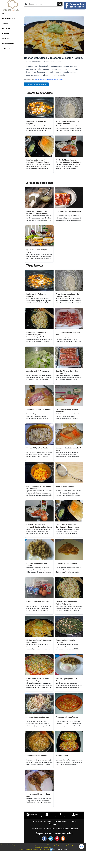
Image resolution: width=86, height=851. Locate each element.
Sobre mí (53, 824)
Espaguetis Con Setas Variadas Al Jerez (68, 449)
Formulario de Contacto (68, 829)
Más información (57, 849)
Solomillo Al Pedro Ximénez (66, 563)
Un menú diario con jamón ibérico (68, 211)
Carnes (5, 24)
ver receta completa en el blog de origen (49, 79)
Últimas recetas (61, 822)
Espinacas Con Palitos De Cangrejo (36, 123)
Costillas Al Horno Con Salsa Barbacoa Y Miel (67, 372)
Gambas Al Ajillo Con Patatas (37, 448)
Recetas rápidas (9, 19)
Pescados (6, 29)
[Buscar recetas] (41, 4)
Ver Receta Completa (36, 84)
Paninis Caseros (62, 756)
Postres (5, 34)
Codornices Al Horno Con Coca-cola (68, 334)
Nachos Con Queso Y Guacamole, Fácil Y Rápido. (39, 641)
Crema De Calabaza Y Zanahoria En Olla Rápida (38, 487)
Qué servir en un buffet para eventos (36, 251)
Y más (65, 849)
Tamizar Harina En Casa (65, 486)
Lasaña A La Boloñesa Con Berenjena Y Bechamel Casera (37, 161)
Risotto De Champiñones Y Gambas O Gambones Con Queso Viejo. (68, 161)
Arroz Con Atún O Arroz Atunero (38, 371)
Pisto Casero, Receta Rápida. (67, 717)
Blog (74, 822)
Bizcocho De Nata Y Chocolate (37, 602)
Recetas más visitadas (42, 822)
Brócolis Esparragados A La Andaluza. (36, 564)
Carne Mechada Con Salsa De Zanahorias (67, 410)
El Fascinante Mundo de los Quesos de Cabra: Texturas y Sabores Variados (37, 212)
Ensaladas (6, 39)
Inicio (4, 14)
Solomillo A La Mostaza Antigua (38, 409)
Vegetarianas (8, 44)
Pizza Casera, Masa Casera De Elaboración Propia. (67, 123)
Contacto (6, 49)
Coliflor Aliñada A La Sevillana (37, 717)
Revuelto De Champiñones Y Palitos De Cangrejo (37, 334)
